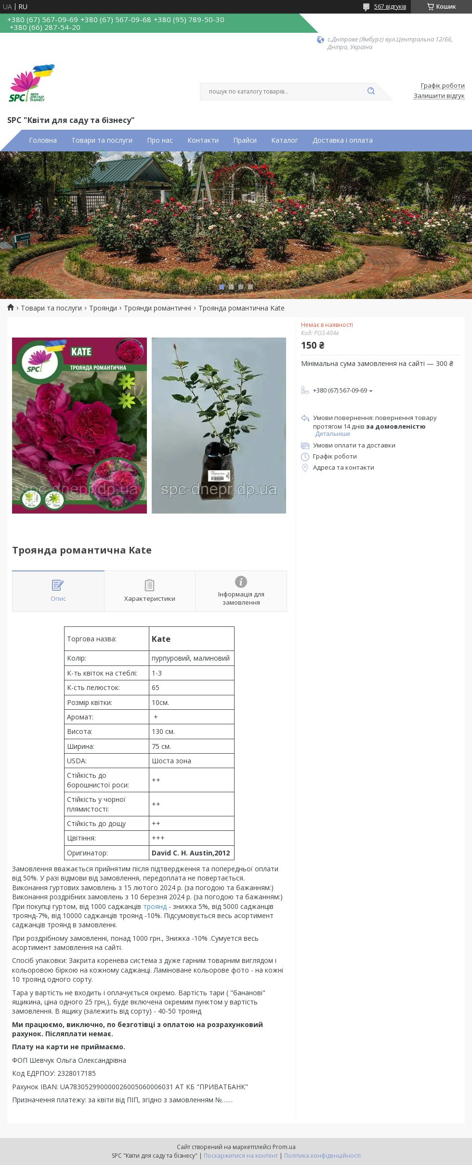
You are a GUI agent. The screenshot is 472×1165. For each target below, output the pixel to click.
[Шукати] (370, 91)
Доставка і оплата (343, 140)
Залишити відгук (439, 96)
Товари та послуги (101, 140)
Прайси (245, 140)
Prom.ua (284, 1147)
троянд (155, 906)
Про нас (160, 140)
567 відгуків (390, 6)
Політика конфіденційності (322, 1155)
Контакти (203, 140)
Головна (43, 140)
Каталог (284, 140)
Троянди (103, 308)
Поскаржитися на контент (241, 1155)
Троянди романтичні (157, 308)
